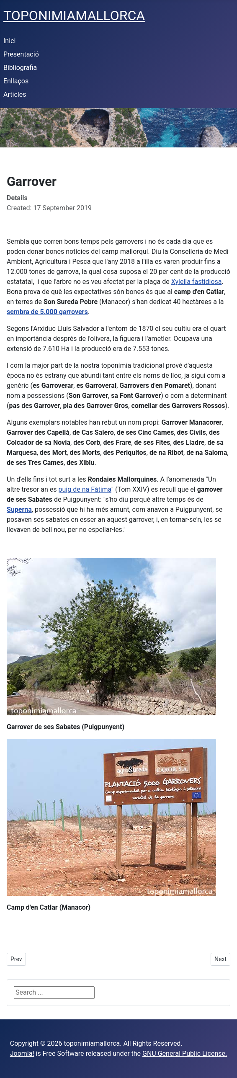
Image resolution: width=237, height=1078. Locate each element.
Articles (14, 94)
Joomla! (22, 1053)
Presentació (21, 54)
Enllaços (15, 81)
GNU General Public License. (184, 1053)
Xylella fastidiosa (196, 282)
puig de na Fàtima (85, 489)
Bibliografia (20, 68)
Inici (9, 41)
